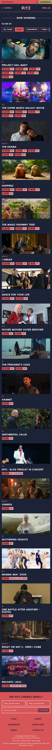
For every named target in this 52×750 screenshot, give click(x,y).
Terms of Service (24, 745)
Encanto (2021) (12, 682)
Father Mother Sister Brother (22, 330)
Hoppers (7, 186)
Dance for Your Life (15, 295)
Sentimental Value (14, 434)
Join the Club (7, 2)
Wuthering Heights (15, 539)
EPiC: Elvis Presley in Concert (22, 469)
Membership (14, 724)
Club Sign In (45, 2)
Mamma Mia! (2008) (14, 574)
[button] (49, 29)
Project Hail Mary (15, 65)
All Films (7, 29)
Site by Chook (35, 741)
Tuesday (45, 29)
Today (19, 29)
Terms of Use (16, 741)
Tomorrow (32, 29)
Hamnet (7, 400)
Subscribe (43, 710)
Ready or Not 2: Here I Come (21, 647)
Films (13, 719)
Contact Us (38, 730)
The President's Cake (16, 365)
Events (38, 719)
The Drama (9, 147)
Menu (46, 8)
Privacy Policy (26, 741)
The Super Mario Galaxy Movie (23, 108)
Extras (14, 730)
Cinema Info (38, 724)
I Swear (7, 260)
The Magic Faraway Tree (18, 225)
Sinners (7, 504)
